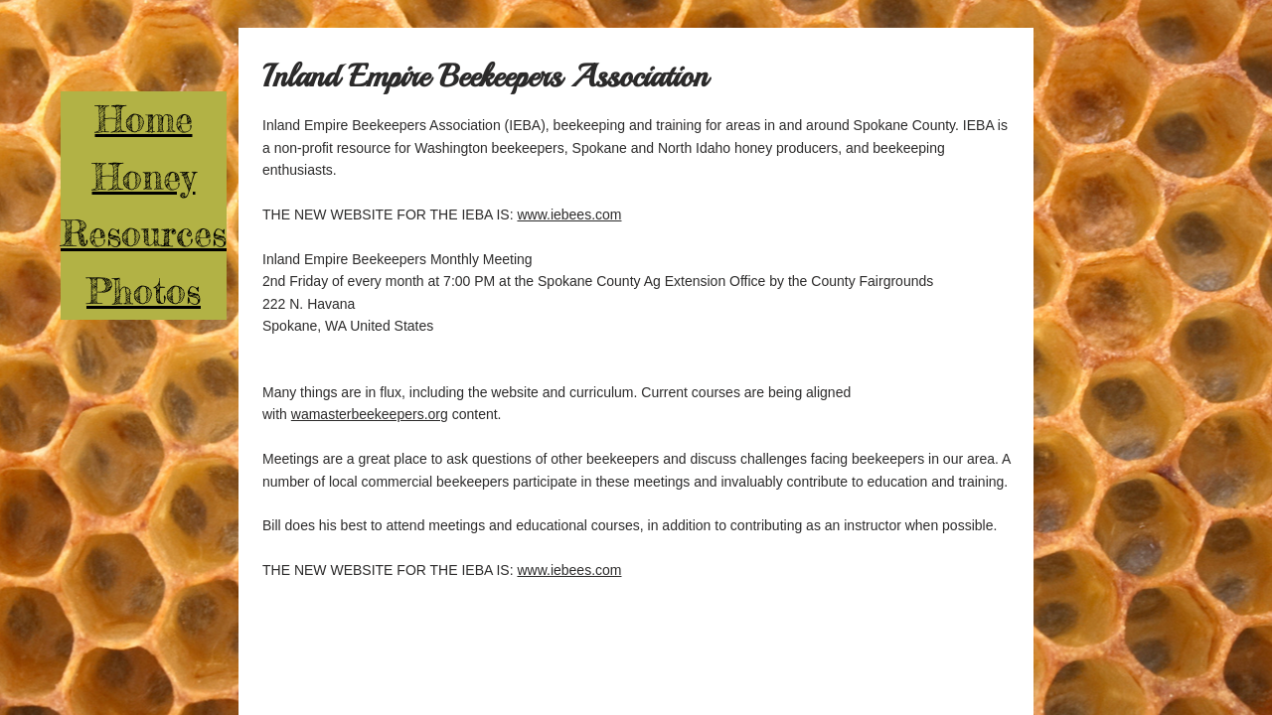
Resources (144, 233)
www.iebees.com (569, 214)
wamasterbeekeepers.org (369, 414)
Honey (144, 177)
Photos (143, 291)
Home (144, 119)
